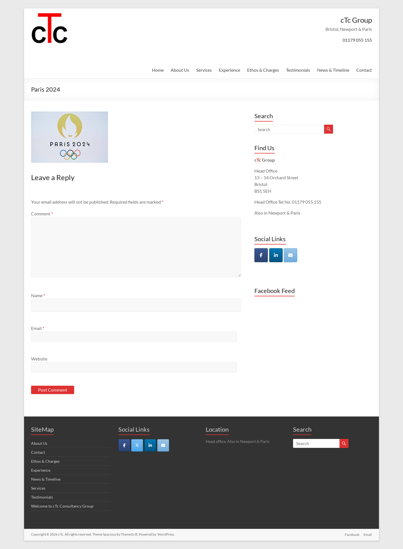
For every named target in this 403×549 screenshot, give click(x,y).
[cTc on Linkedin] (276, 255)
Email (37, 328)
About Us (180, 70)
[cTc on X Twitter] (137, 445)
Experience (229, 70)
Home (158, 70)
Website (39, 358)
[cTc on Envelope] (290, 255)
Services (204, 70)
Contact (364, 70)
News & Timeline (333, 70)
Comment (42, 213)
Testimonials (298, 70)
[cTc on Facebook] (261, 255)
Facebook (352, 534)
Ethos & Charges (263, 70)
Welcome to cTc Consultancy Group (62, 506)
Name (38, 295)
